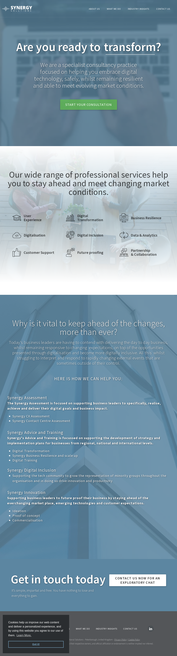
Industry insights (138, 8)
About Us (94, 8)
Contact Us (163, 8)
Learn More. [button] (24, 635)
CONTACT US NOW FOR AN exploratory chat (137, 580)
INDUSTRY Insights (106, 628)
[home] (17, 8)
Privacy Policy (120, 639)
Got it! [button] (36, 644)
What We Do (114, 8)
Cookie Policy (134, 639)
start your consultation (88, 104)
